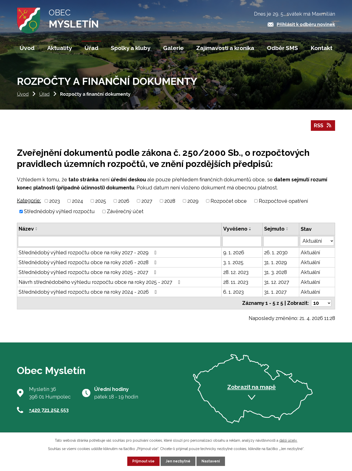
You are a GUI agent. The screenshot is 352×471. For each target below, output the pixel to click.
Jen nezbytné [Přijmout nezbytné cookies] (178, 461)
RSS (323, 125)
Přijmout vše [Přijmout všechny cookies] (143, 461)
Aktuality (59, 48)
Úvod (23, 94)
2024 (77, 201)
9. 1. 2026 (233, 253)
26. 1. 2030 (276, 253)
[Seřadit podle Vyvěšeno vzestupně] (250, 228)
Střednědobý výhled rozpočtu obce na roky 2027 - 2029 (89, 253)
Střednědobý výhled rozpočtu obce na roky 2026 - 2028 (89, 262)
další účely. (288, 440)
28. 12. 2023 (235, 272)
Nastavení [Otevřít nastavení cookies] (211, 461)
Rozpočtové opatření (283, 201)
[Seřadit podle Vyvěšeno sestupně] (250, 230)
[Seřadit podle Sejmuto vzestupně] (287, 228)
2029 (192, 201)
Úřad (44, 94)
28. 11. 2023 (235, 282)
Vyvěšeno (235, 229)
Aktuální (310, 253)
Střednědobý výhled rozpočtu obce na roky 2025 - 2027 (88, 272)
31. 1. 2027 (275, 292)
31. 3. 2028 (275, 272)
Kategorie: (29, 200)
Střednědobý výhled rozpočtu (59, 211)
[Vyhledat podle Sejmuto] (280, 241)
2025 (100, 201)
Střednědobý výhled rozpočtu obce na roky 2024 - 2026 (89, 292)
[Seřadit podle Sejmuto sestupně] (287, 230)
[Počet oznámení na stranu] (321, 303)
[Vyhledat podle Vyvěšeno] (242, 241)
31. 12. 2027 (276, 282)
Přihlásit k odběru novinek (306, 24)
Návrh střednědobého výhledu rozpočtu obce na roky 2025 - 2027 (100, 282)
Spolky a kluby (130, 48)
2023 (54, 201)
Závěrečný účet (125, 211)
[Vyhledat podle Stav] (317, 241)
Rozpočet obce (229, 201)
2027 (146, 201)
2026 (123, 201)
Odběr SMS (282, 48)
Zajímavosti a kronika (225, 48)
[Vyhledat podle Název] (119, 241)
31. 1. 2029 (275, 262)
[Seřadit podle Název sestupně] (36, 230)
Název (26, 229)
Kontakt (321, 48)
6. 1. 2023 (233, 292)
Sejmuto (274, 229)
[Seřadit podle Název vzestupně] (36, 228)
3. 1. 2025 (233, 262)
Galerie (173, 48)
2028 (169, 201)
